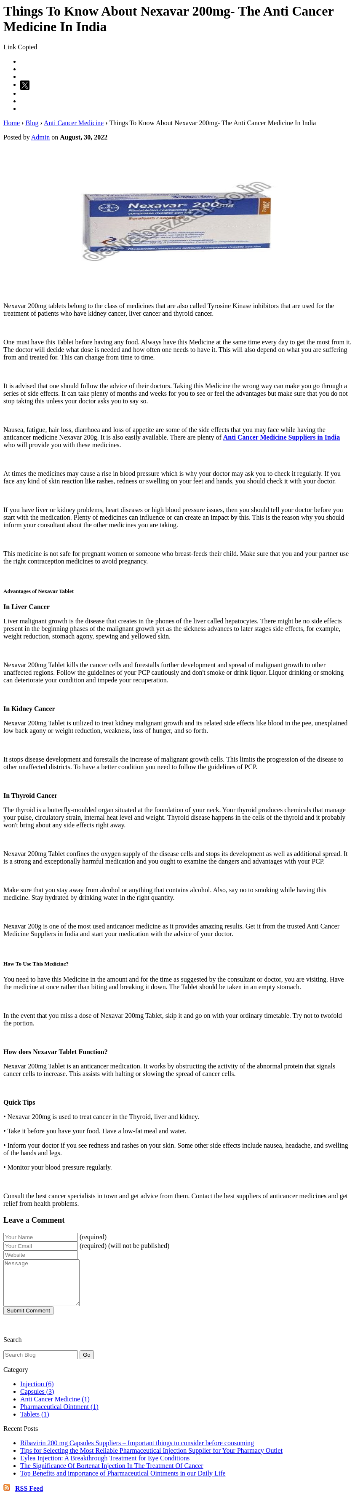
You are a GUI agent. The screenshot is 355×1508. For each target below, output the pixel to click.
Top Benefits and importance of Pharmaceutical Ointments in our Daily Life (123, 1482)
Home (11, 122)
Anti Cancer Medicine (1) (55, 1407)
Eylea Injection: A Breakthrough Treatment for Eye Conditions (105, 1466)
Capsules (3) (37, 1400)
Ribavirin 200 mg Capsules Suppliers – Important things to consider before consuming (137, 1451)
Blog (31, 122)
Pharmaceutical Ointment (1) (59, 1415)
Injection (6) (37, 1392)
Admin (40, 137)
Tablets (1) (34, 1423)
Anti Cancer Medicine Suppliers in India (281, 437)
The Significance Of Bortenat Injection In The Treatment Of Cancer (111, 1474)
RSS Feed (29, 1497)
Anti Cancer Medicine (74, 122)
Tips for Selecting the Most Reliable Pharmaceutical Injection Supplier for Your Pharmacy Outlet (151, 1459)
